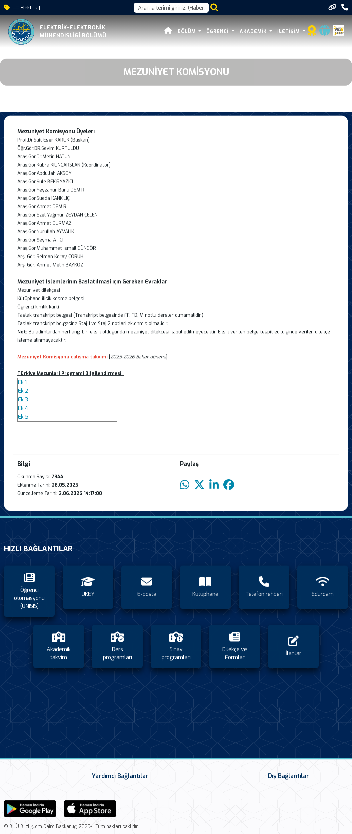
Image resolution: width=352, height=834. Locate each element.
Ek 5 (23, 416)
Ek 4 (23, 408)
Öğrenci (218, 31)
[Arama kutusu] (171, 8)
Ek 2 (23, 390)
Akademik (254, 31)
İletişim (289, 31)
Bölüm (187, 31)
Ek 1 (22, 382)
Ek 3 (23, 399)
